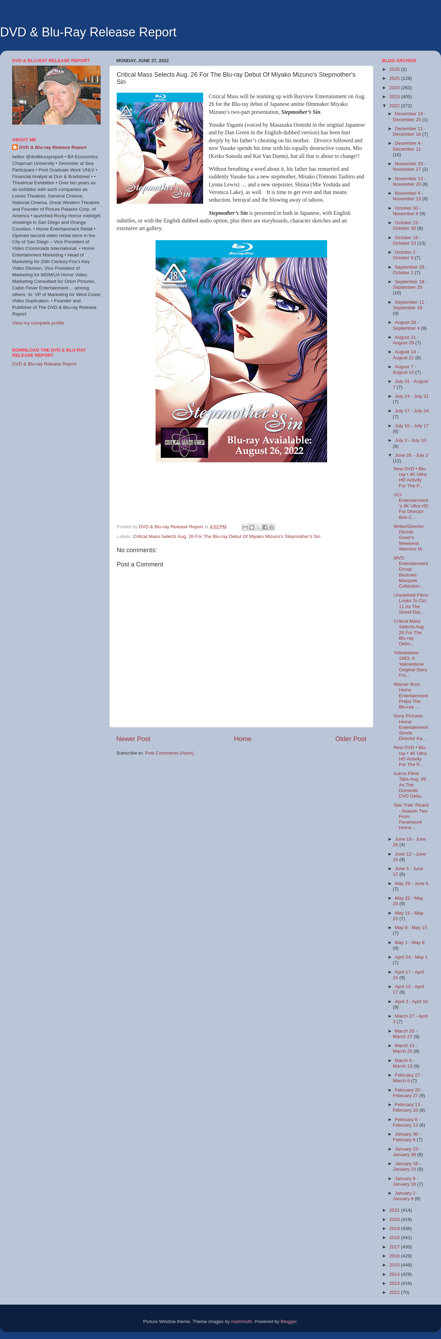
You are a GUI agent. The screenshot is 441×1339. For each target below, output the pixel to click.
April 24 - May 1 (411, 957)
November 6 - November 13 (408, 196)
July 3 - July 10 (410, 440)
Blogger (289, 1321)
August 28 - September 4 (407, 325)
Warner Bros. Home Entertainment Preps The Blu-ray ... (411, 695)
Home (242, 738)
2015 (395, 1265)
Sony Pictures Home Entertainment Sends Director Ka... (411, 727)
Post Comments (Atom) (169, 753)
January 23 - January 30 (407, 1151)
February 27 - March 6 (408, 1077)
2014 (395, 1274)
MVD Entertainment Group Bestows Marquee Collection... (411, 572)
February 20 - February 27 (408, 1092)
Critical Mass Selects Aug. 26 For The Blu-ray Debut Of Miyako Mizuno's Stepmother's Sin (226, 536)
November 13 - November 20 (409, 181)
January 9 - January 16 (405, 1181)
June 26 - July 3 (411, 455)
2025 (395, 78)
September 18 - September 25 (410, 284)
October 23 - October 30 (407, 225)
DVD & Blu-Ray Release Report (88, 32)
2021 (395, 1210)
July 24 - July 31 (412, 396)
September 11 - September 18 (410, 305)
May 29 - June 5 (411, 883)
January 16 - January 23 (407, 1166)
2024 (395, 87)
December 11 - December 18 (409, 131)
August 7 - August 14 (404, 369)
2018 (395, 1237)
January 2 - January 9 (405, 1195)
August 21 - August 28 (406, 340)
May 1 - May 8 (410, 942)
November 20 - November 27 (409, 166)
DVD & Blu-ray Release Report (52, 147)
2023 (395, 96)
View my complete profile (38, 323)
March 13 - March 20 (405, 1048)
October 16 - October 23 (407, 240)
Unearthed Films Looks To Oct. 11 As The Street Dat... (411, 603)
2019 (395, 1228)
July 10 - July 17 (412, 425)
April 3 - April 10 (411, 1001)
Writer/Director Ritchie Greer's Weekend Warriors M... (410, 537)
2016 (395, 1255)
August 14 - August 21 (406, 354)
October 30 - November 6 (407, 210)
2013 (395, 1283)
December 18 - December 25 (409, 116)
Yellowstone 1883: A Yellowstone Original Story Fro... (410, 664)
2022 (395, 105)
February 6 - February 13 (406, 1122)
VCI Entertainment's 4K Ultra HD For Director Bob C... (411, 506)
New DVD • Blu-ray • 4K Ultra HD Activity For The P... (410, 477)
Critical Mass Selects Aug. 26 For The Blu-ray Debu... (409, 632)
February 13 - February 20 (408, 1107)
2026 (395, 69)
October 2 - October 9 (405, 255)
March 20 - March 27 (405, 1033)
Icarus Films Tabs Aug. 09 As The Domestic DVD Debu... (410, 785)
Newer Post (133, 738)
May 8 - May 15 (411, 927)
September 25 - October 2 (410, 269)
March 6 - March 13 (404, 1063)
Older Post (350, 738)
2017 (395, 1246)
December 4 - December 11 (408, 146)
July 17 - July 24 (412, 410)
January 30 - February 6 (407, 1136)
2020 (395, 1219)
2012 (395, 1292)
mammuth (241, 1321)
